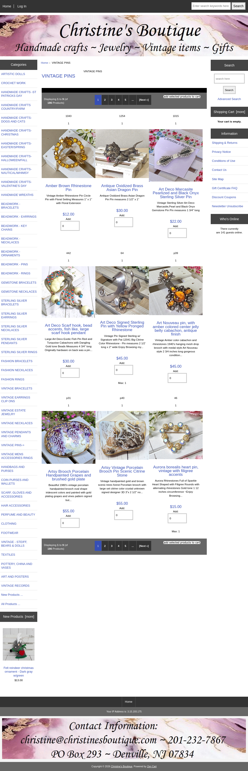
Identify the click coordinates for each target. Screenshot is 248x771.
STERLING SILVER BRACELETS (14, 302)
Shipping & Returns (224, 142)
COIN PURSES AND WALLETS (14, 481)
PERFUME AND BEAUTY (18, 514)
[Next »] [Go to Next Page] (144, 99)
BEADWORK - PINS (14, 264)
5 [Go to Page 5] (125, 99)
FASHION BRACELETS (16, 361)
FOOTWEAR (9, 533)
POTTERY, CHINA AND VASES (16, 565)
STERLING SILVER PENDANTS (14, 341)
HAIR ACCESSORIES (15, 505)
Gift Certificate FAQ (224, 188)
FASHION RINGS (12, 379)
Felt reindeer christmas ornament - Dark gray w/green (19, 652)
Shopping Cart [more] (229, 112)
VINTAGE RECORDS (15, 585)
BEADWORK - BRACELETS (10, 205)
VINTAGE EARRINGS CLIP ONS (15, 399)
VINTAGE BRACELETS (16, 388)
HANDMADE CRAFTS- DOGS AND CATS (16, 119)
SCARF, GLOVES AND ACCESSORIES (16, 494)
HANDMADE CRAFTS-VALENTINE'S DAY (16, 183)
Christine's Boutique (121, 766)
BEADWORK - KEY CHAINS (14, 227)
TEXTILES (8, 554)
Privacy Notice (221, 152)
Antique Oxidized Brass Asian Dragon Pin (122, 187)
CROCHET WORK (13, 83)
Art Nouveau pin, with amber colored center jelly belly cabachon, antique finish (176, 328)
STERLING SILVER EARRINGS (14, 315)
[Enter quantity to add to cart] (69, 226)
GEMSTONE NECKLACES (19, 291)
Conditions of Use (223, 161)
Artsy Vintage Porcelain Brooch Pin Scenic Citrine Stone (122, 471)
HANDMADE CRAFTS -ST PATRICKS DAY (18, 93)
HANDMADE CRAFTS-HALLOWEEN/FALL (16, 158)
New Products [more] (18, 616)
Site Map (217, 179)
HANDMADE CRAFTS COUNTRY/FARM (16, 106)
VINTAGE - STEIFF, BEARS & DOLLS (14, 543)
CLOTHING (8, 523)
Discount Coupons (224, 197)
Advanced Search (229, 99)
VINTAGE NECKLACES (17, 423)
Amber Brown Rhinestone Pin (68, 187)
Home (7, 6)
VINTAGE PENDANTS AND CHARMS (16, 434)
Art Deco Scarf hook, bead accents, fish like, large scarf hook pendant (68, 329)
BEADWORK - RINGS (15, 273)
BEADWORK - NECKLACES (10, 240)
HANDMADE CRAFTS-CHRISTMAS (16, 132)
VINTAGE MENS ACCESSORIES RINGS (17, 456)
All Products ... (10, 604)
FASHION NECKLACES (17, 370)
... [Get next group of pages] (133, 99)
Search (229, 65)
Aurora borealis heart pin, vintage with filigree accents (175, 471)
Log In (21, 6)
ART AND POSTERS (15, 576)
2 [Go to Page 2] (105, 99)
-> (12, 445)
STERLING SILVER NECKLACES (14, 328)
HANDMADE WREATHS (17, 195)
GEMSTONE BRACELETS (18, 282)
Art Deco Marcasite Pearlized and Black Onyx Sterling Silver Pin (176, 193)
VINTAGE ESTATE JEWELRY (13, 412)
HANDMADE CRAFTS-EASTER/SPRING (16, 145)
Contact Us (219, 170)
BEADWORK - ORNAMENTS (10, 253)
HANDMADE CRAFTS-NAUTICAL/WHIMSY (16, 171)
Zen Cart (152, 766)
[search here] (229, 79)
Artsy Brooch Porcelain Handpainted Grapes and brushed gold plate (68, 475)
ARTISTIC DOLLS (13, 74)
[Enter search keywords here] (211, 6)
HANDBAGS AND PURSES (13, 468)
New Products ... (12, 594)
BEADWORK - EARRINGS (18, 216)
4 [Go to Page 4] (118, 99)
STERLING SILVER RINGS (19, 352)
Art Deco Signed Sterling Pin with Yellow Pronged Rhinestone (122, 326)
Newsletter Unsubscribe (227, 206)
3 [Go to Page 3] (112, 99)
